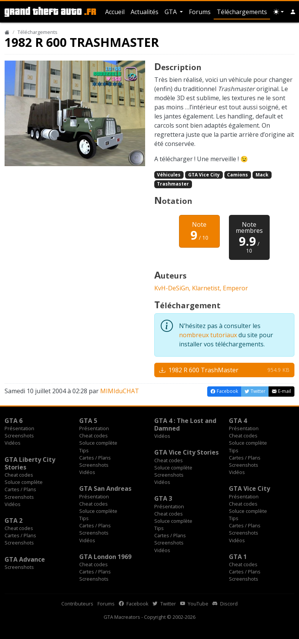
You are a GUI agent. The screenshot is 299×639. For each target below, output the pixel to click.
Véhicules (169, 174)
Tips (84, 450)
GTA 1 (238, 557)
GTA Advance (25, 559)
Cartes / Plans (95, 457)
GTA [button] (171, 12)
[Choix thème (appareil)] (278, 11)
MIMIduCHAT (119, 391)
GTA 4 (238, 420)
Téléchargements (242, 12)
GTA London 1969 (105, 557)
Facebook (134, 603)
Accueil (115, 12)
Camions (237, 174)
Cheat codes (93, 435)
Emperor (235, 288)
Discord (225, 603)
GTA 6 (13, 420)
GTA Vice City (204, 174)
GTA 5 (88, 420)
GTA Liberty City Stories (30, 463)
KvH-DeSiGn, (173, 288)
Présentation (19, 428)
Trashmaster (173, 184)
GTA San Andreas (105, 488)
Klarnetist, (207, 288)
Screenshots (19, 435)
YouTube (194, 603)
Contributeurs (77, 603)
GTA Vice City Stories (186, 452)
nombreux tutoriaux (208, 335)
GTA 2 (13, 520)
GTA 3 (163, 498)
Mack (262, 174)
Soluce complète (98, 442)
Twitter (164, 603)
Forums (200, 12)
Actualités (144, 12)
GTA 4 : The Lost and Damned (185, 424)
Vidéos (13, 442)
